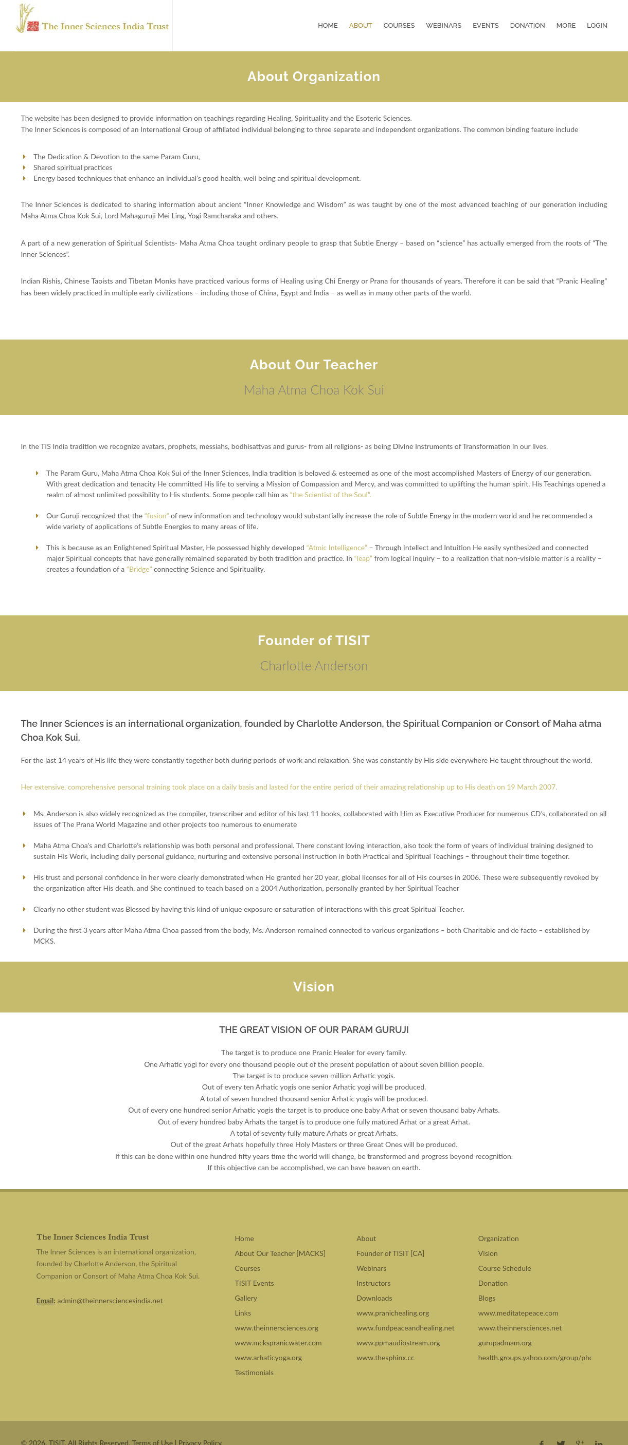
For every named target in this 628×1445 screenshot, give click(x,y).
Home (328, 19)
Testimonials (254, 1360)
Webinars (443, 19)
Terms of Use (152, 1430)
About (360, 19)
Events (485, 19)
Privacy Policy (200, 1430)
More (566, 19)
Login (597, 19)
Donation (527, 19)
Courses (399, 19)
